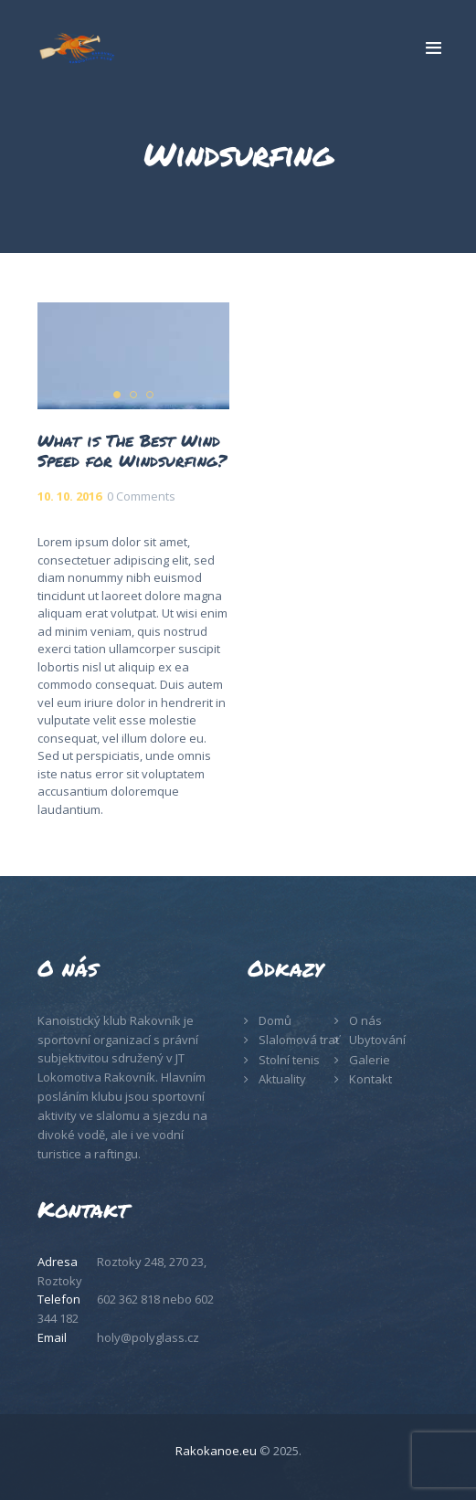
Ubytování (377, 1039)
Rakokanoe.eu (216, 1450)
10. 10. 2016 (69, 496)
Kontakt (370, 1079)
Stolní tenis (289, 1059)
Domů (275, 1020)
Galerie (369, 1059)
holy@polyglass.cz (148, 1337)
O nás (365, 1020)
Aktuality (282, 1079)
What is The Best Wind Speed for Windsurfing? (132, 450)
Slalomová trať (299, 1039)
